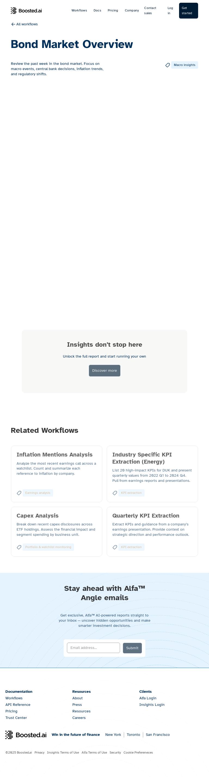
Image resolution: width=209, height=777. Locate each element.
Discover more (104, 370)
